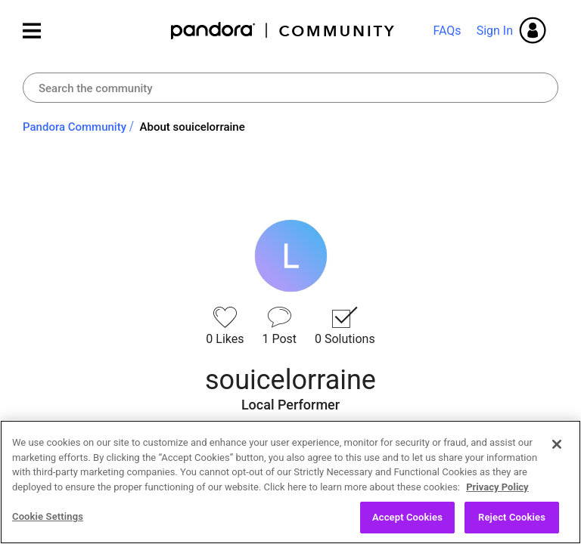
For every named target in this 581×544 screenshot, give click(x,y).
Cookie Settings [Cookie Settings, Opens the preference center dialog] (47, 516)
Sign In (495, 30)
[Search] (290, 88)
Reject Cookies (511, 517)
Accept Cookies (407, 517)
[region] (290, 482)
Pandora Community (283, 30)
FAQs (447, 30)
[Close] (556, 444)
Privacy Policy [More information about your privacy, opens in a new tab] (497, 487)
